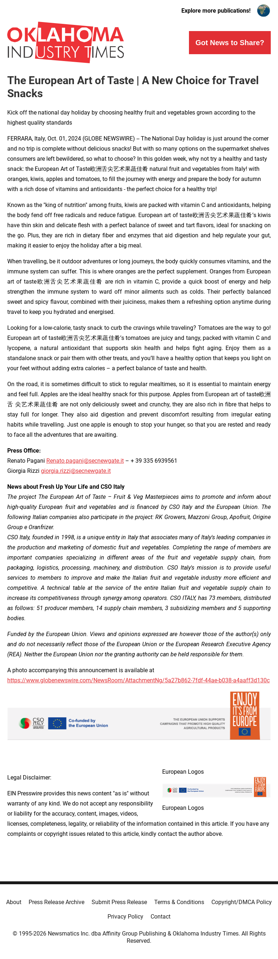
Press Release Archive (56, 902)
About (13, 902)
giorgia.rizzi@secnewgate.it (76, 470)
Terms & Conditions (179, 902)
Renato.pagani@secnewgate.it (85, 460)
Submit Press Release (119, 902)
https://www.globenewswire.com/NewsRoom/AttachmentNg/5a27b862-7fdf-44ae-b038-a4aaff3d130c (138, 680)
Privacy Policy (125, 916)
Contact (160, 916)
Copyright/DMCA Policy (241, 902)
